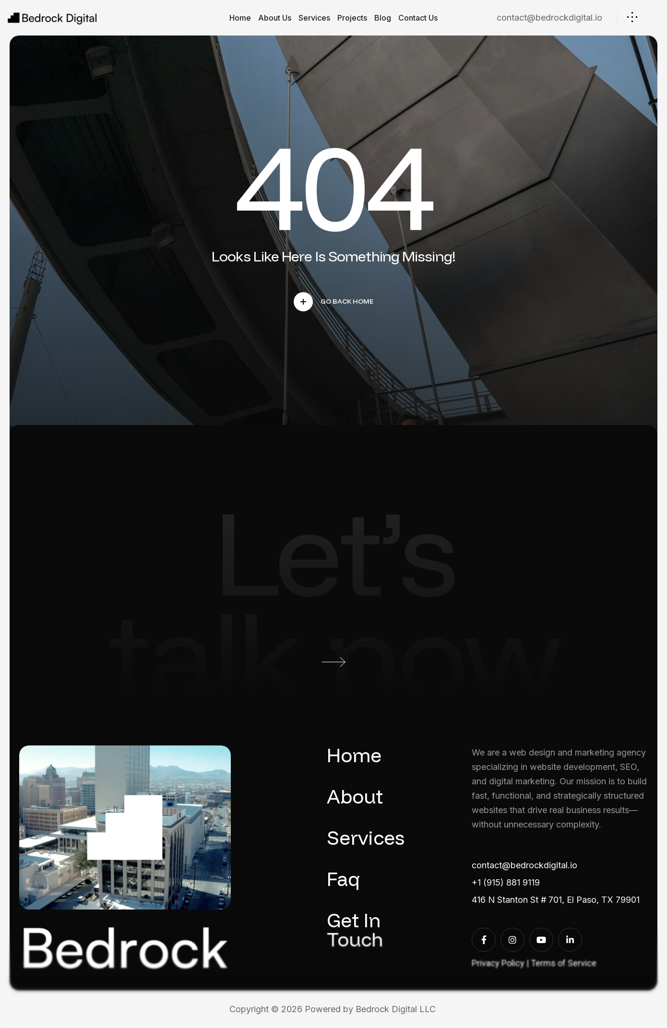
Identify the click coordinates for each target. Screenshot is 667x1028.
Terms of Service (563, 963)
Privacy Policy (498, 963)
